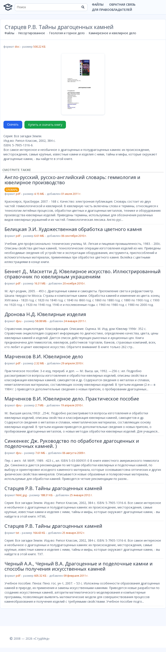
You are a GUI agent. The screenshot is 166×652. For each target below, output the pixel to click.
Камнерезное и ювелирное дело (112, 33)
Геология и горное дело (67, 33)
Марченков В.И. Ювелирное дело (44, 356)
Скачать (13, 124)
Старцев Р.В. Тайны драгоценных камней (53, 488)
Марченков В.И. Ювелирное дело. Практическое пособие (72, 398)
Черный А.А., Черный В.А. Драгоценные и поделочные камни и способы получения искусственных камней (79, 566)
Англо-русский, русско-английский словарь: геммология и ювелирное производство (72, 180)
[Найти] (83, 7)
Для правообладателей (112, 10)
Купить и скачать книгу (45, 125)
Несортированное (31, 33)
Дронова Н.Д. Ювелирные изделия (45, 314)
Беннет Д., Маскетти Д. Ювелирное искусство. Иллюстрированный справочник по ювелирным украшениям (83, 274)
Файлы (98, 4)
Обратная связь (122, 4)
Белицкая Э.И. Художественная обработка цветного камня (73, 229)
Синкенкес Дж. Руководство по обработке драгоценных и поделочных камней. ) (72, 443)
